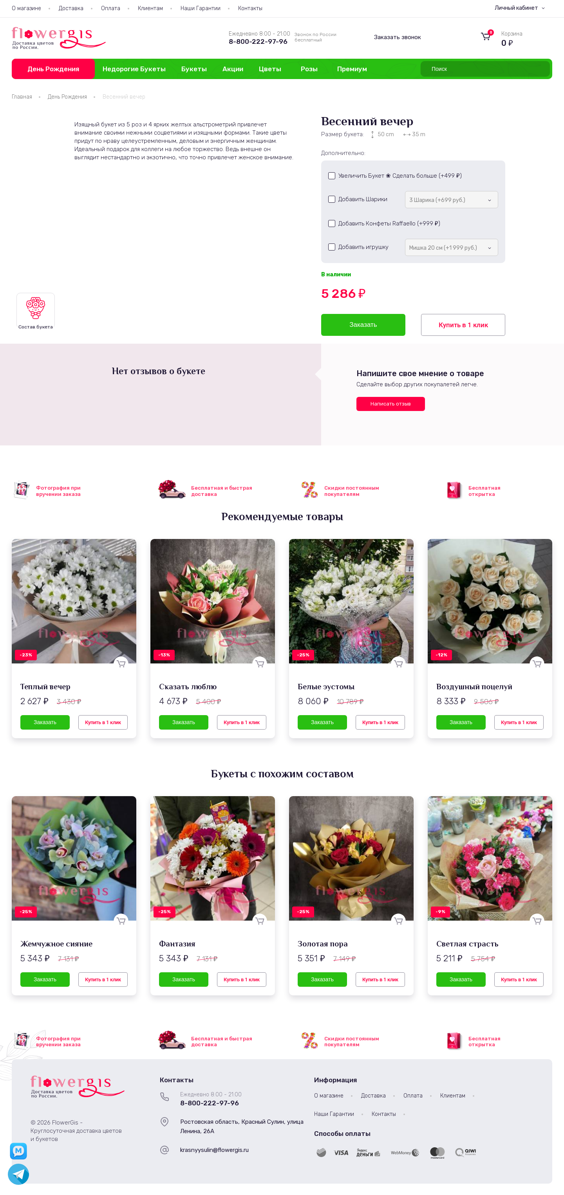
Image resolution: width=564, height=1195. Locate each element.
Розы (309, 69)
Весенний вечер (124, 97)
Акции (232, 69)
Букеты (194, 69)
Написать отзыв (391, 404)
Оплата (110, 8)
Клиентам (150, 8)
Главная (22, 97)
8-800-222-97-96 (258, 41)
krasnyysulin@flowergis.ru (214, 1150)
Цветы (270, 69)
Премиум (352, 69)
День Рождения (53, 69)
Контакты (250, 8)
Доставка (71, 8)
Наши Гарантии (201, 8)
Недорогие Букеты (134, 69)
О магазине (26, 8)
